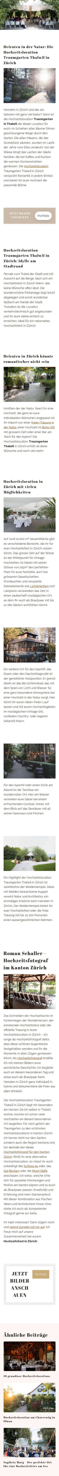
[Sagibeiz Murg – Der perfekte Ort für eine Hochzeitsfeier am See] (30, 1442)
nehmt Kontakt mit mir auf (27, 1227)
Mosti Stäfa (39, 1171)
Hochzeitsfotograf (29, 1058)
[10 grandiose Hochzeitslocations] (30, 1356)
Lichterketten (39, 586)
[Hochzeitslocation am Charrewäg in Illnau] (30, 1397)
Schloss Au (31, 1166)
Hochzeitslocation (36, 166)
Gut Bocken (11, 1171)
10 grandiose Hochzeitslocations (27, 1376)
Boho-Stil (48, 427)
